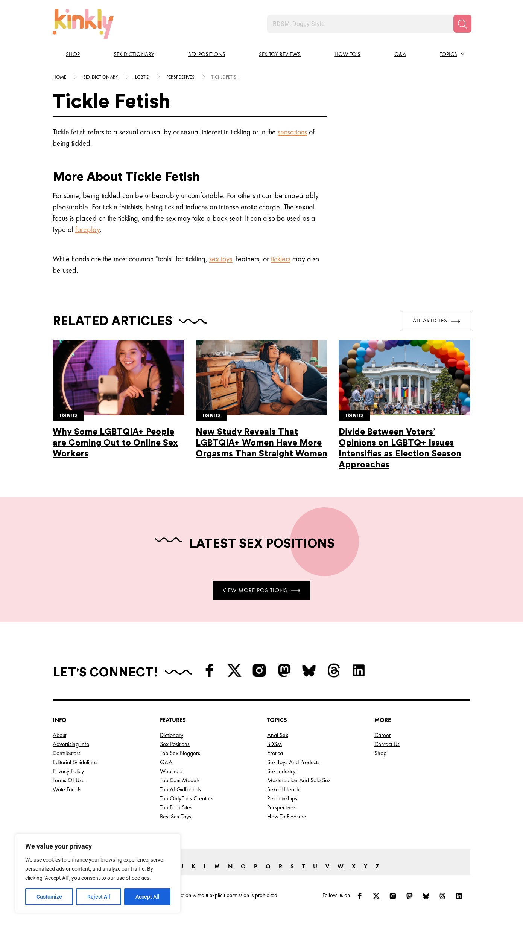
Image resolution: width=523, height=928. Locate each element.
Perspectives (180, 77)
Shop (73, 54)
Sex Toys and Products (293, 762)
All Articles (436, 320)
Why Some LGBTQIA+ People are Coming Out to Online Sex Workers (115, 442)
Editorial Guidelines (75, 762)
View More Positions (261, 590)
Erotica (275, 753)
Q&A (400, 54)
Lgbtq (142, 77)
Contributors (67, 753)
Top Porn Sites (176, 807)
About (59, 735)
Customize (49, 897)
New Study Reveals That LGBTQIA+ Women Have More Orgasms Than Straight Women (261, 442)
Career (382, 735)
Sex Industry (281, 771)
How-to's (347, 54)
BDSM (274, 744)
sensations (292, 132)
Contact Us (387, 744)
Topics (448, 54)
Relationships (282, 798)
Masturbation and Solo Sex (299, 780)
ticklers (280, 259)
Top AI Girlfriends (180, 789)
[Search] (462, 24)
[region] (98, 873)
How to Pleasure (286, 816)
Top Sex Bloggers (180, 753)
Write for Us (67, 789)
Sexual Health (283, 789)
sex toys (220, 259)
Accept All (147, 897)
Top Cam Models (180, 780)
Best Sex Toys (175, 816)
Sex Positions (206, 54)
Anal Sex (277, 735)
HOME (59, 77)
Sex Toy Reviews (280, 54)
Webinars (171, 771)
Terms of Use (69, 780)
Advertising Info (71, 744)
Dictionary (171, 735)
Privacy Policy (68, 771)
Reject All (98, 897)
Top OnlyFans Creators (186, 798)
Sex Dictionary (134, 54)
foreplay (87, 229)
